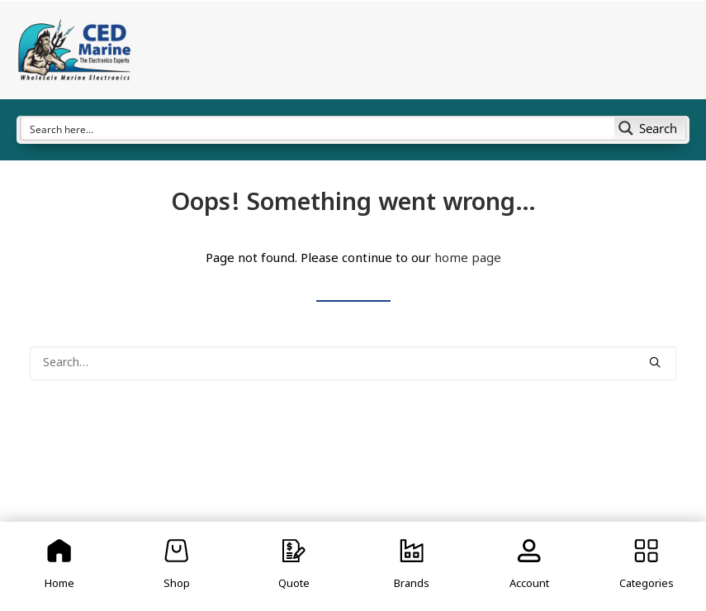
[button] (654, 362)
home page (467, 259)
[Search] (353, 363)
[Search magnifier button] (649, 128)
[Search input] (318, 128)
